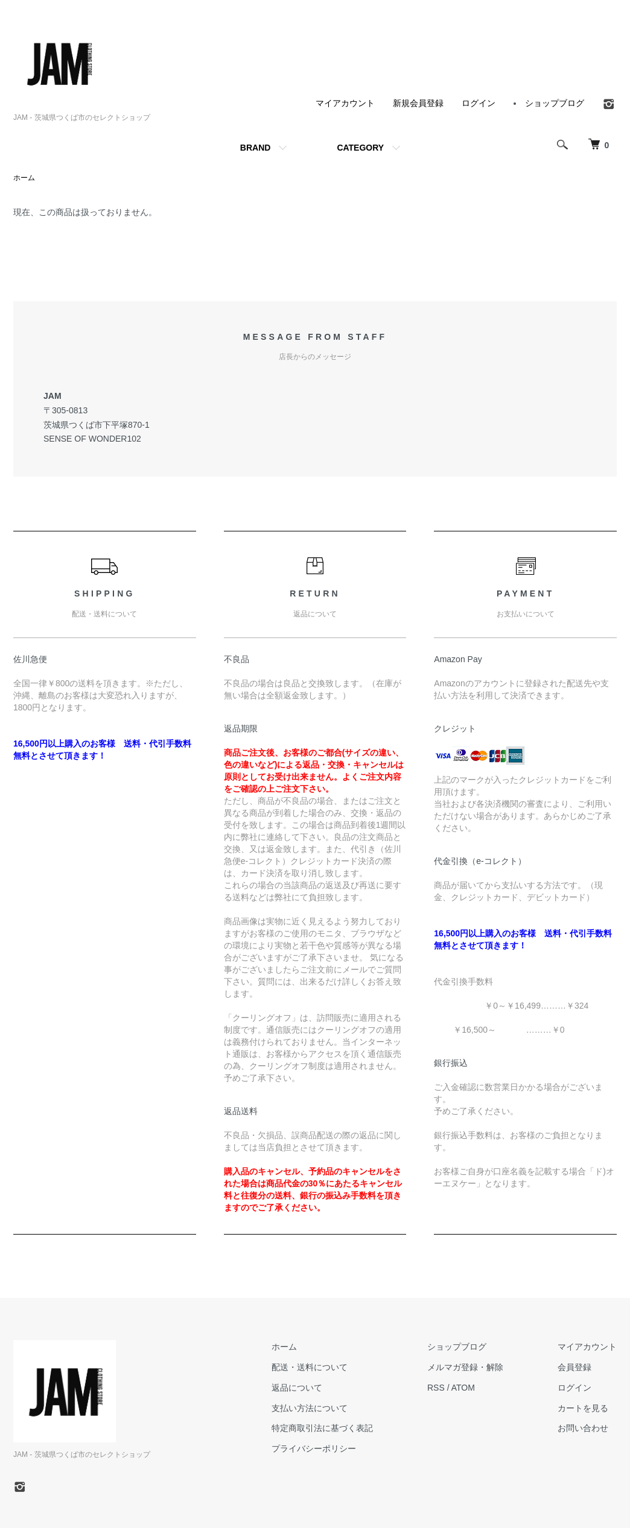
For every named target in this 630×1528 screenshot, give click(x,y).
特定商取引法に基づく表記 (322, 1428)
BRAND (255, 147)
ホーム (24, 178)
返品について (297, 1387)
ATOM (463, 1387)
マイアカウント (345, 103)
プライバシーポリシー (314, 1448)
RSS (436, 1387)
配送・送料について (310, 1367)
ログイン (478, 103)
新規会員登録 (418, 103)
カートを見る (583, 1408)
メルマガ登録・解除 (465, 1367)
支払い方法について (310, 1408)
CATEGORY (360, 147)
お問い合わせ (583, 1428)
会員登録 (574, 1367)
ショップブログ (554, 103)
